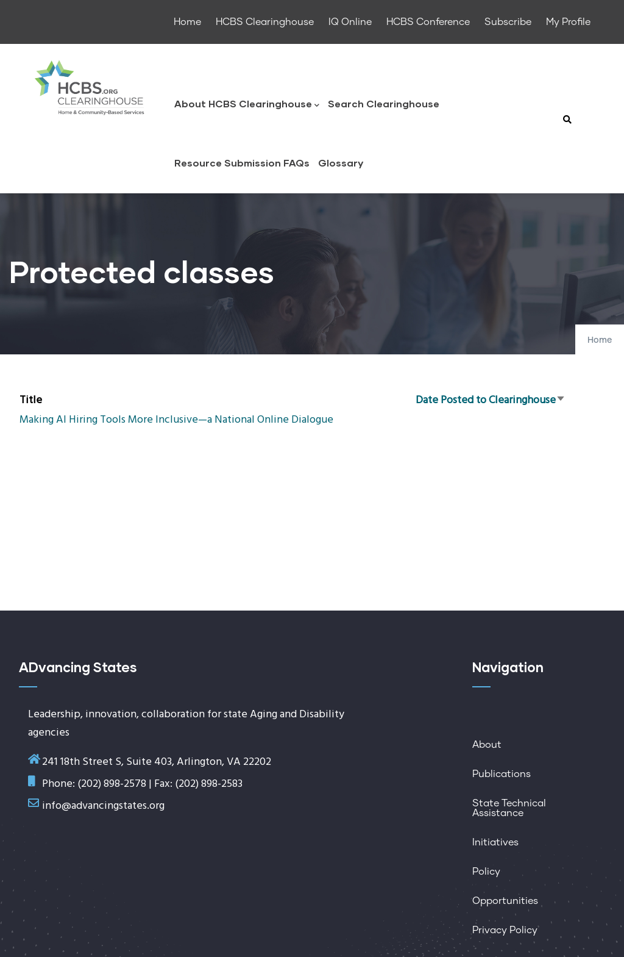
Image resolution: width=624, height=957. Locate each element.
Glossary (340, 162)
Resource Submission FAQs (242, 162)
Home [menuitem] (187, 22)
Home (599, 340)
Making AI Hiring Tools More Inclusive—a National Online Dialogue (176, 420)
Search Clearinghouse (383, 103)
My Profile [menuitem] (568, 22)
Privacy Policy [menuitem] (504, 930)
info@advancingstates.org (103, 806)
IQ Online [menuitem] (350, 22)
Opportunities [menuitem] (505, 901)
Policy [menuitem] (486, 871)
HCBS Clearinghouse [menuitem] (265, 22)
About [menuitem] (487, 745)
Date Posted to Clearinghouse (491, 400)
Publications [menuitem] (501, 774)
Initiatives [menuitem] (495, 842)
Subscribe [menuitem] (507, 22)
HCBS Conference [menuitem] (428, 22)
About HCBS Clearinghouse (246, 105)
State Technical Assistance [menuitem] (509, 808)
